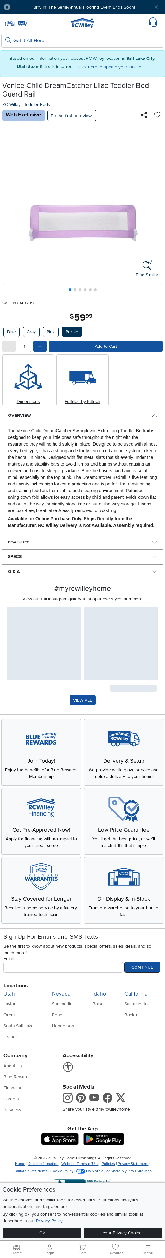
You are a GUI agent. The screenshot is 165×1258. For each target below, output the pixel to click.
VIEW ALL (82, 700)
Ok (42, 1233)
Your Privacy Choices (123, 1233)
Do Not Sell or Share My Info (105, 1171)
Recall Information (43, 1163)
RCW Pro (12, 1110)
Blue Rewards (17, 1077)
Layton (9, 1003)
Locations (15, 985)
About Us (12, 1065)
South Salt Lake (18, 1026)
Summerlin (62, 1003)
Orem (9, 1014)
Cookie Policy (61, 1171)
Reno (57, 1014)
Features (18, 542)
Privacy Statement (133, 1163)
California (136, 994)
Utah (9, 994)
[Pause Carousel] (7, 7)
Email (8, 958)
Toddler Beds (37, 104)
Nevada (61, 994)
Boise (98, 1003)
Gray (31, 332)
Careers (11, 1099)
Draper (10, 1037)
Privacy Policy (49, 1221)
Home (20, 1163)
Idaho (99, 994)
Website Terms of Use (80, 1163)
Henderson (63, 1026)
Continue (142, 967)
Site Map (144, 1171)
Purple (72, 332)
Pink (51, 332)
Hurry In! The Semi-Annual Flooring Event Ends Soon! (82, 7)
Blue (11, 332)
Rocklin (131, 1014)
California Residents (31, 1171)
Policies (108, 1163)
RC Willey (11, 104)
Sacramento (136, 1003)
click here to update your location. (111, 67)
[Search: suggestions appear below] (83, 41)
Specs (15, 556)
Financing (12, 1088)
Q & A (14, 571)
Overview (19, 415)
